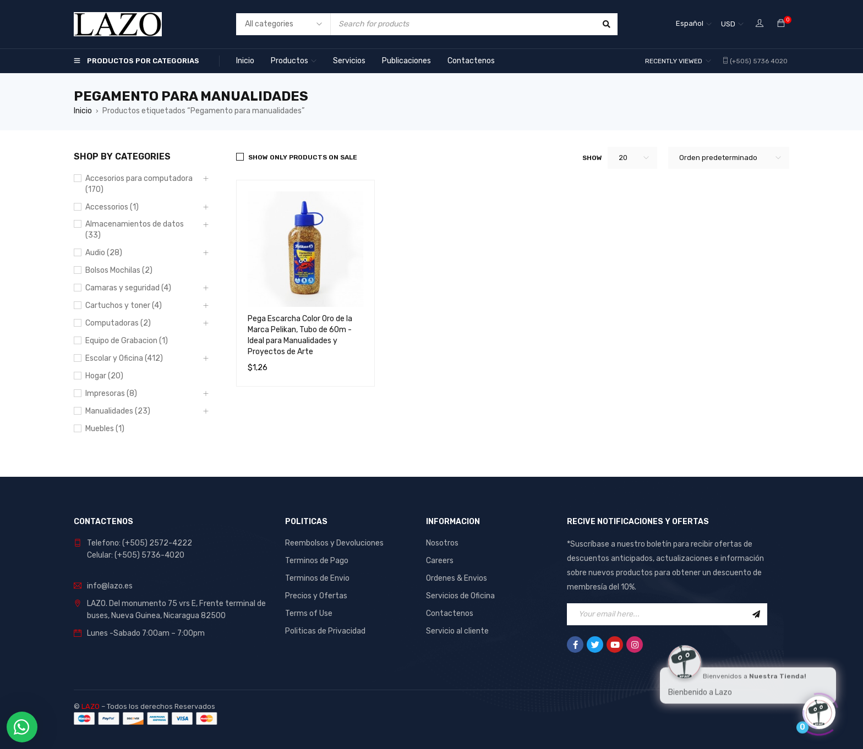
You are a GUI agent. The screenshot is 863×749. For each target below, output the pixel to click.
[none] (694, 24)
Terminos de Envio (317, 578)
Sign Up (756, 614)
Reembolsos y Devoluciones (334, 543)
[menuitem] (694, 24)
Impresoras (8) (111, 393)
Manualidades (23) (117, 411)
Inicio (83, 110)
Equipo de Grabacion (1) (126, 340)
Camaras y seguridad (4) (128, 288)
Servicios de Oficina (460, 596)
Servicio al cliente (457, 631)
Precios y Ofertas (316, 596)
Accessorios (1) (112, 207)
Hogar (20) (104, 376)
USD (728, 24)
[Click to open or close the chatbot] (818, 709)
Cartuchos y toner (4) (123, 305)
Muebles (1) (104, 428)
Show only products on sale (302, 157)
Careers (440, 560)
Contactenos (449, 613)
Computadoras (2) (118, 323)
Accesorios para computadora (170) (139, 184)
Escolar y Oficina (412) (124, 358)
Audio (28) (103, 252)
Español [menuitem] (689, 23)
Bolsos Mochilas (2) (118, 270)
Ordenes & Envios (456, 578)
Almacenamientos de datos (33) (134, 229)
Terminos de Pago (316, 560)
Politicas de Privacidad (325, 631)
